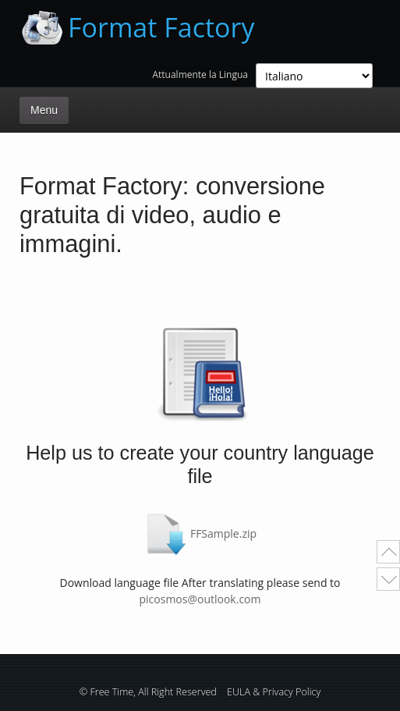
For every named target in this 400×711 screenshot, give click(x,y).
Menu (44, 110)
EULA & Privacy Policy (273, 692)
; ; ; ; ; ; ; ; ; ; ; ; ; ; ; (314, 75)
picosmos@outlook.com (199, 599)
